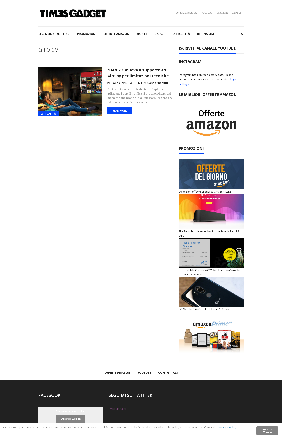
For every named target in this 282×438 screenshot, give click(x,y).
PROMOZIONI (86, 34)
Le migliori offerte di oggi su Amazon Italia (205, 191)
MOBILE (142, 34)
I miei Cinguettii (117, 408)
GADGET (160, 34)
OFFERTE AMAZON (186, 12)
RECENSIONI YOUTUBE (54, 34)
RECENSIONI (205, 34)
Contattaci (222, 12)
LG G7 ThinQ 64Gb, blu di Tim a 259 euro (204, 309)
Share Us (236, 12)
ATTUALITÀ (181, 34)
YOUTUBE (206, 12)
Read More (119, 110)
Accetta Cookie (71, 419)
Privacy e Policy (26, 431)
